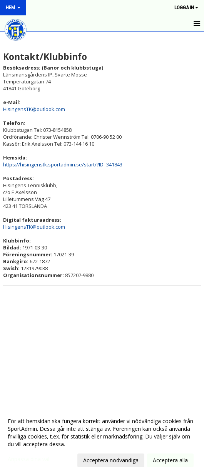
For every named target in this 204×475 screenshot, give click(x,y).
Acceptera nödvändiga (111, 460)
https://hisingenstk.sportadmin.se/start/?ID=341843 (62, 164)
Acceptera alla (170, 460)
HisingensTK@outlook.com (34, 109)
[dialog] (102, 440)
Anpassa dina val (28, 459)
